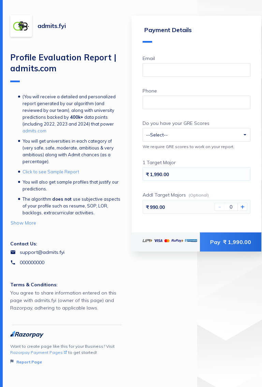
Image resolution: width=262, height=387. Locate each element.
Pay (230, 242)
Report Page (26, 361)
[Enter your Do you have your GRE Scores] (196, 135)
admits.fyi (52, 26)
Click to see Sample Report (51, 171)
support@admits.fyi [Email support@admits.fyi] (42, 252)
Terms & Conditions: (34, 285)
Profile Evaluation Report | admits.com (63, 67)
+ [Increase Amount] (243, 207)
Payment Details (167, 34)
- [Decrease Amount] (219, 207)
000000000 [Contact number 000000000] (32, 262)
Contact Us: (23, 244)
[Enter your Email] (196, 70)
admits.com (34, 130)
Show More (23, 222)
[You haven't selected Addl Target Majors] (231, 207)
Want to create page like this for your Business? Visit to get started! (66, 354)
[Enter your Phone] (196, 102)
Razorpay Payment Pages (38, 352)
